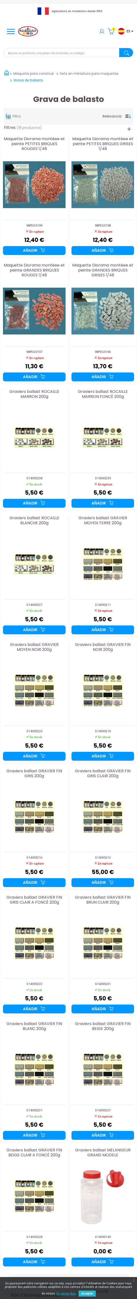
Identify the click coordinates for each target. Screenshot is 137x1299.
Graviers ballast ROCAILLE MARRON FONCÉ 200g (103, 394)
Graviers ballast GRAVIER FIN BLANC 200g (34, 1026)
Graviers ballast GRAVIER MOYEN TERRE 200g (102, 521)
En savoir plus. (66, 1293)
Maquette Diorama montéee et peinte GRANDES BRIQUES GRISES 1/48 (102, 270)
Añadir (34, 250)
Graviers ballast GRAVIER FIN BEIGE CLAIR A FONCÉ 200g (34, 1153)
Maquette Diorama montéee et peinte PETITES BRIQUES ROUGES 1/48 (34, 143)
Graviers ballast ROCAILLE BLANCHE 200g (34, 521)
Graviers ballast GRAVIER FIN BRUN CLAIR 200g (103, 900)
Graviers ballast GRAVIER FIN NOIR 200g (103, 647)
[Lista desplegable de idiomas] (125, 31)
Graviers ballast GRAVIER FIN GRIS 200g (34, 774)
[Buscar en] (68, 52)
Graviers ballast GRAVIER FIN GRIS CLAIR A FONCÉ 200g (34, 900)
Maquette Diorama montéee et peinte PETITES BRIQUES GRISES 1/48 (102, 143)
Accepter (87, 1293)
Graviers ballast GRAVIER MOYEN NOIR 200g (34, 647)
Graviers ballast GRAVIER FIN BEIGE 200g (103, 1026)
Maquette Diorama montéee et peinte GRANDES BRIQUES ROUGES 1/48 (34, 270)
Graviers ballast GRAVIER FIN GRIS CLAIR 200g (103, 774)
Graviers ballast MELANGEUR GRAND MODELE (103, 1153)
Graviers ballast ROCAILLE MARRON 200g (34, 394)
